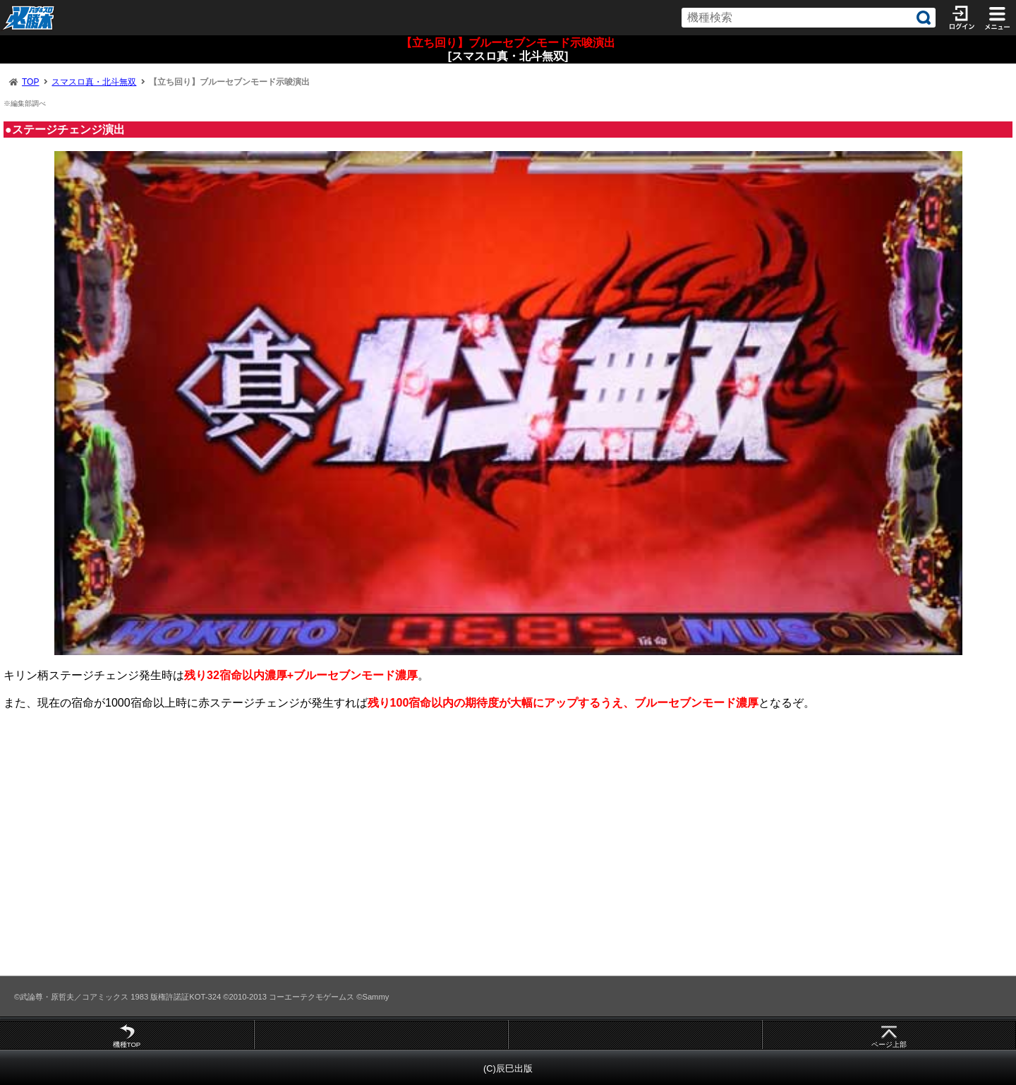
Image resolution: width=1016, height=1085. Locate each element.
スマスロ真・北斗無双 (94, 82)
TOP (30, 82)
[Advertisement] (423, 848)
